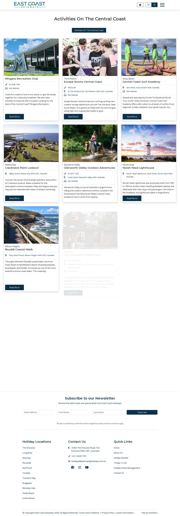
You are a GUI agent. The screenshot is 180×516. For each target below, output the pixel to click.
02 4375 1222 (73, 178)
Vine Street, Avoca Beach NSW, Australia (142, 87)
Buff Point (27, 468)
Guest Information (125, 512)
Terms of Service (113, 424)
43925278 (72, 87)
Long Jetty (27, 452)
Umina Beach (28, 498)
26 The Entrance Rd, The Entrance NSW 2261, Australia (90, 91)
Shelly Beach (28, 493)
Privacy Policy (99, 424)
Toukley (26, 473)
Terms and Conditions (89, 512)
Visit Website (14, 88)
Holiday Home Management (127, 468)
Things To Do (120, 462)
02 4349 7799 (14, 84)
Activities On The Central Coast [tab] (89, 30)
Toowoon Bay (29, 478)
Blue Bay (26, 457)
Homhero (153, 512)
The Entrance (28, 447)
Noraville (26, 462)
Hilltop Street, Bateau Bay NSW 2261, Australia (28, 174)
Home (116, 447)
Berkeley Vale (28, 488)
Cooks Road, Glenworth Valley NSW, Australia (86, 182)
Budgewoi (27, 483)
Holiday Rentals (121, 457)
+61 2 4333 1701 (78, 456)
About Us (118, 452)
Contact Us (119, 473)
